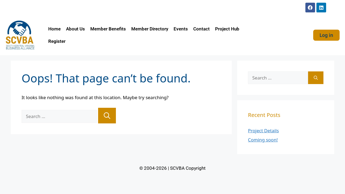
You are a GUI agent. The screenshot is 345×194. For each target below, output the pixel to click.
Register (56, 41)
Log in (326, 35)
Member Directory (149, 29)
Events (181, 29)
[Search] (107, 115)
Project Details (263, 130)
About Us (75, 29)
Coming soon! (263, 140)
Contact (201, 29)
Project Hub (227, 29)
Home (54, 29)
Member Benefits (108, 29)
